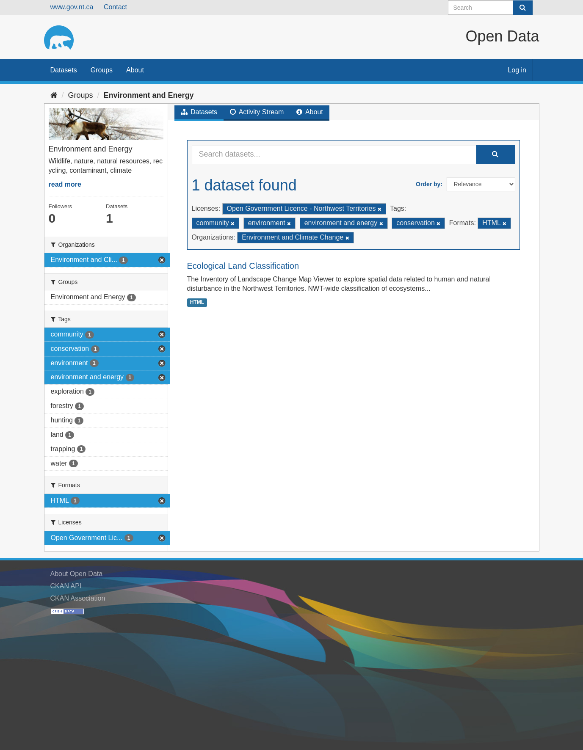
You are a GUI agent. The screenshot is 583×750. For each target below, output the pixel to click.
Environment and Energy (149, 95)
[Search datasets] (490, 7)
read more (65, 184)
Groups (102, 70)
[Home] (54, 95)
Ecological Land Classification (243, 265)
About (135, 70)
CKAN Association (77, 598)
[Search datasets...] (334, 154)
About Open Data (76, 573)
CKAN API (66, 586)
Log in (517, 70)
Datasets (63, 70)
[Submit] (523, 7)
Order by (428, 184)
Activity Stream (257, 112)
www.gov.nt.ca (72, 7)
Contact (115, 7)
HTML (197, 302)
